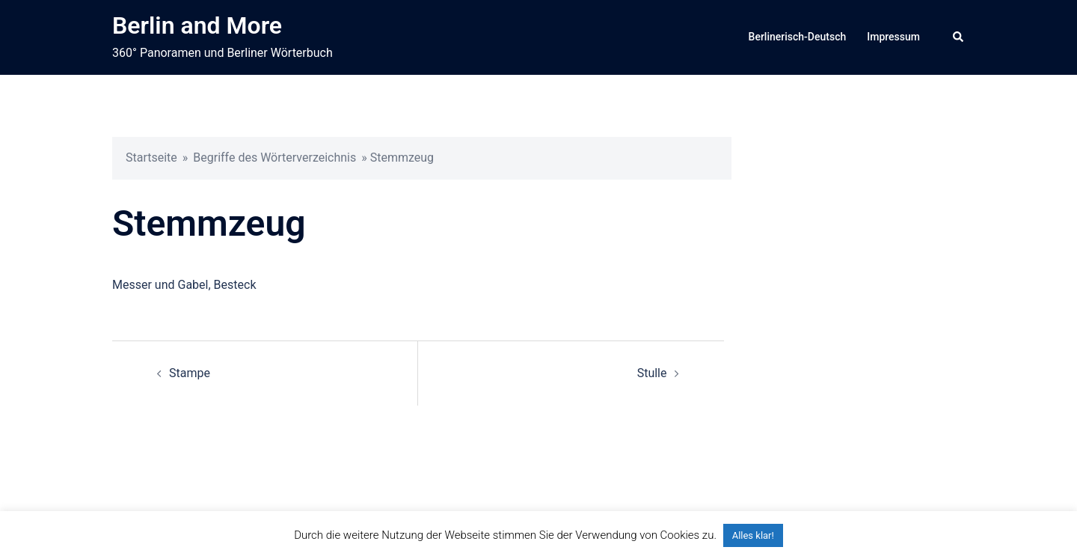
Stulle (652, 373)
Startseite (151, 157)
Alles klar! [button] (753, 535)
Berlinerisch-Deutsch (798, 37)
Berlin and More (197, 25)
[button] (959, 37)
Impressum (893, 37)
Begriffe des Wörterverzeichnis (274, 157)
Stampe (189, 373)
